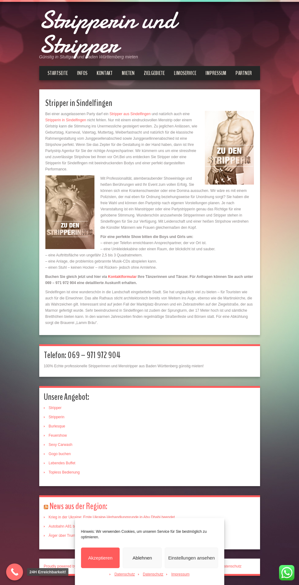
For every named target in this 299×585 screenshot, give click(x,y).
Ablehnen (142, 557)
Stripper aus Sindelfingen (130, 114)
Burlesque (57, 426)
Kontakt (105, 73)
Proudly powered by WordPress (70, 566)
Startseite (58, 73)
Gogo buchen (60, 454)
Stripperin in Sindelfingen (65, 120)
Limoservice (185, 73)
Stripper (55, 408)
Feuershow (58, 435)
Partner (244, 73)
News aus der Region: (78, 506)
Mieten (128, 73)
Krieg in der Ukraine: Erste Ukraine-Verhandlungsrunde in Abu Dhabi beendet (112, 517)
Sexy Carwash (60, 445)
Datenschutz (124, 574)
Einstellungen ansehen (191, 557)
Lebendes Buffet (62, 463)
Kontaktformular (122, 277)
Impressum (180, 574)
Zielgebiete (154, 73)
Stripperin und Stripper (107, 32)
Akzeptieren (100, 557)
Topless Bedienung (64, 472)
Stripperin (56, 417)
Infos (82, 73)
